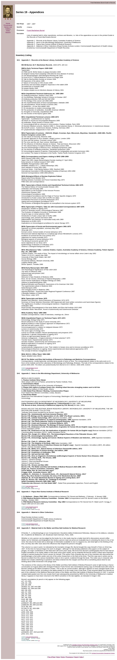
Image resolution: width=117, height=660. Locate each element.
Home (8, 23)
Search (7, 32)
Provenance (8, 25)
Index (8, 31)
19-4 (18, 512)
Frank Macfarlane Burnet (36, 30)
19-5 (18, 528)
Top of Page (51, 657)
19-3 (18, 492)
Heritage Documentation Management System (103, 653)
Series (63, 657)
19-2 (18, 373)
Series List (8, 27)
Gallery (7, 29)
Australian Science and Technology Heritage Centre (85, 644)
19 (38, 370)
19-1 (18, 60)
